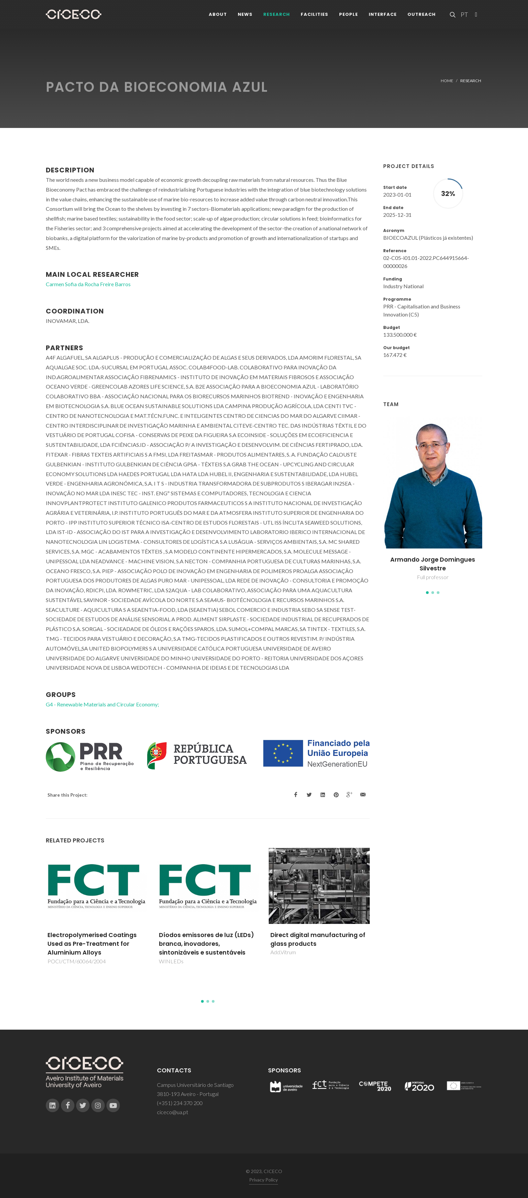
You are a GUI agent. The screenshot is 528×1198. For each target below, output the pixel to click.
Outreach (421, 16)
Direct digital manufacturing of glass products (317, 939)
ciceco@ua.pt (172, 1112)
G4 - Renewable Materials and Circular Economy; (102, 704)
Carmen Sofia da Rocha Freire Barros (88, 284)
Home (447, 80)
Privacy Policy (263, 1180)
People (348, 16)
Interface (383, 16)
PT (464, 16)
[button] (427, 592)
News (245, 16)
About (218, 16)
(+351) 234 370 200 (180, 1103)
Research (276, 16)
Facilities (314, 16)
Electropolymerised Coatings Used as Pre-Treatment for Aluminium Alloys (92, 944)
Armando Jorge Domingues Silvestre (432, 564)
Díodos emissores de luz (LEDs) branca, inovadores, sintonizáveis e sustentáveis (206, 944)
